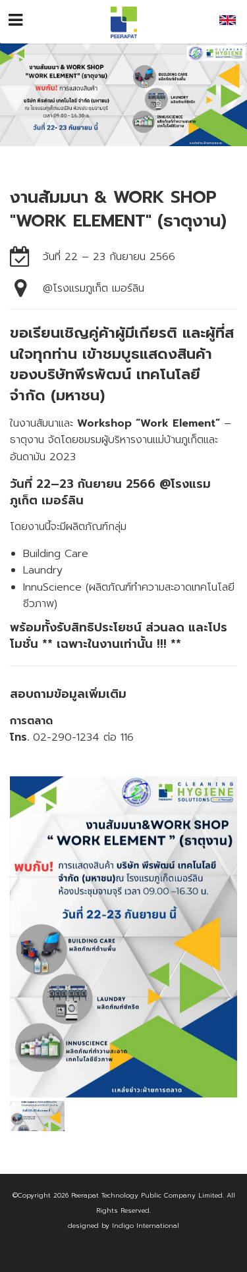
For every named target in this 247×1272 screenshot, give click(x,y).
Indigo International (145, 1226)
